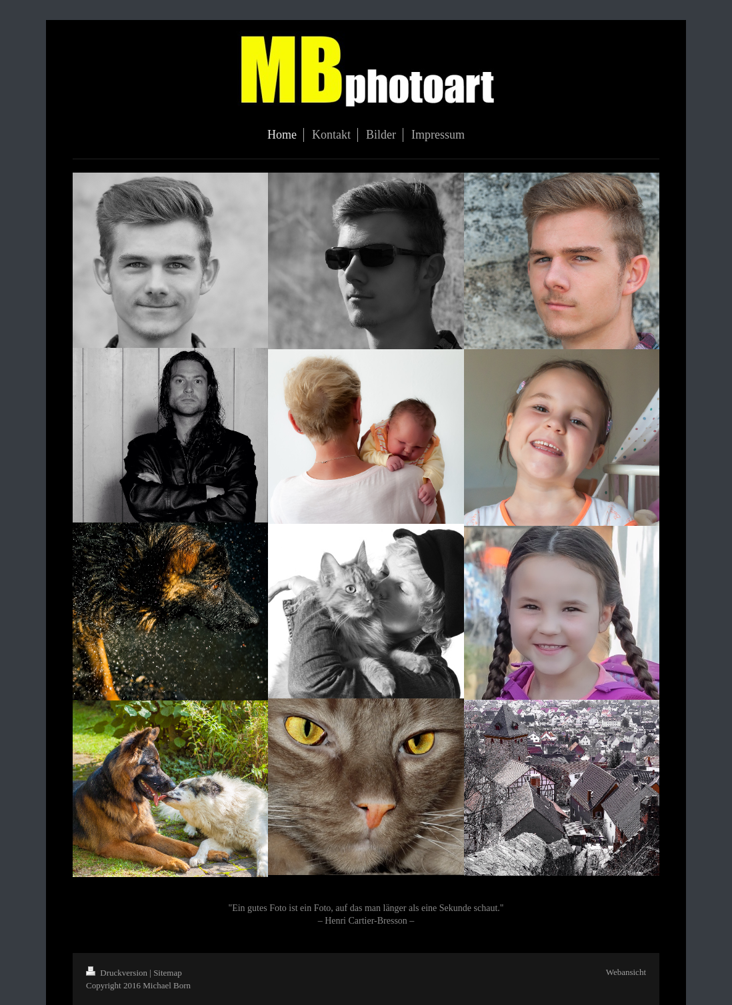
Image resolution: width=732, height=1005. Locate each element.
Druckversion (117, 973)
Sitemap (167, 973)
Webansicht (626, 972)
